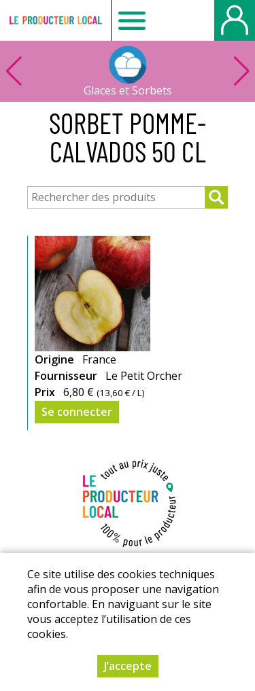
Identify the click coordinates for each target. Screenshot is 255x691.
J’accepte (128, 665)
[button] (241, 71)
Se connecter (76, 411)
